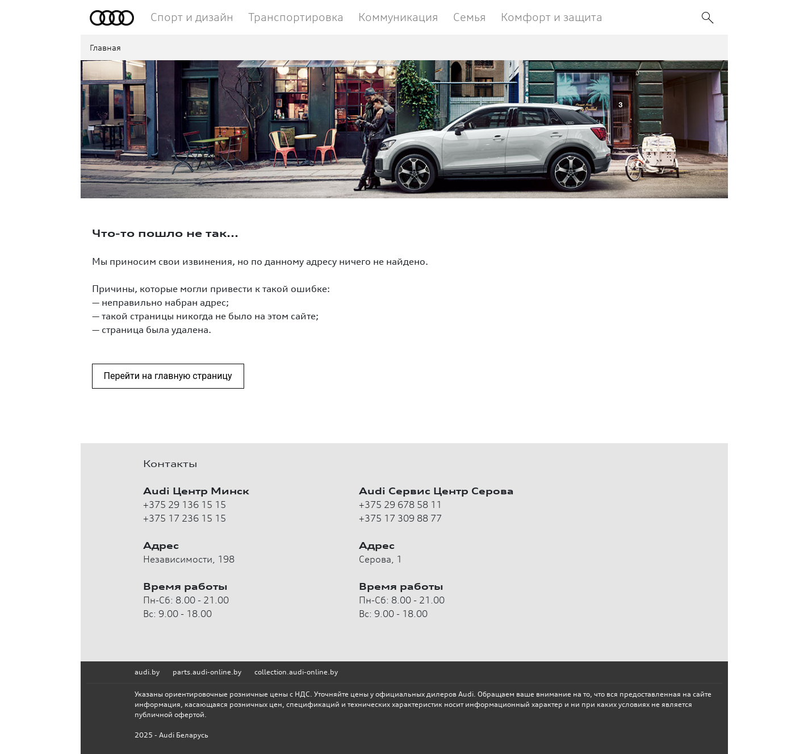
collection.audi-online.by (296, 672)
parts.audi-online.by (207, 672)
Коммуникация (398, 16)
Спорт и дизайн (191, 16)
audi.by (147, 672)
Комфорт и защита (551, 16)
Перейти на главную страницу (168, 375)
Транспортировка (296, 16)
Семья (469, 16)
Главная (105, 47)
